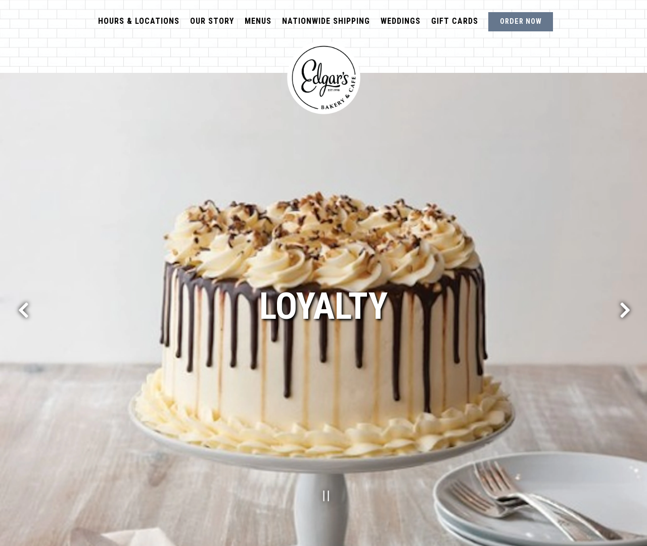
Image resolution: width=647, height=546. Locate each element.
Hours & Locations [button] (138, 21)
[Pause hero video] (323, 493)
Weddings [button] (401, 21)
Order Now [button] (521, 21)
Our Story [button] (212, 21)
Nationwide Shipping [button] (326, 21)
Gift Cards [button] (454, 21)
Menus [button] (258, 21)
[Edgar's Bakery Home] (323, 77)
